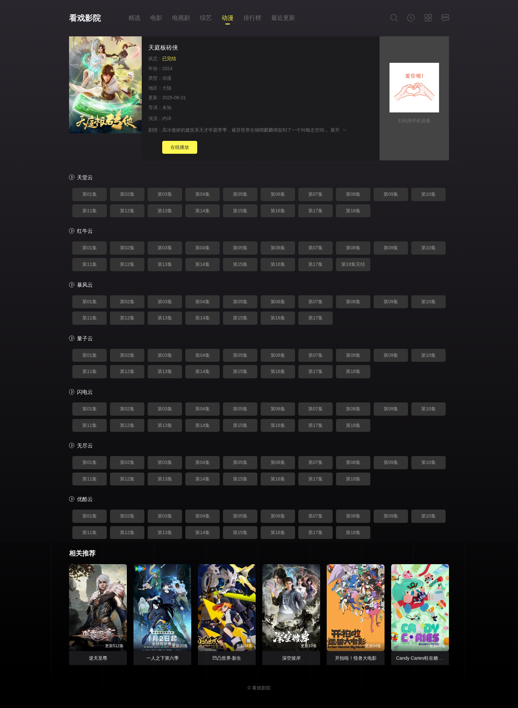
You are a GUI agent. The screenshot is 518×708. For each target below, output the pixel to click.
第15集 (240, 210)
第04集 (202, 194)
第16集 (278, 210)
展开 (338, 130)
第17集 (315, 210)
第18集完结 (353, 264)
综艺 (206, 18)
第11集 (89, 210)
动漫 (228, 18)
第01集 (89, 194)
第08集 (353, 194)
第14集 (202, 210)
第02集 (127, 194)
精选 (134, 18)
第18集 (353, 210)
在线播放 (179, 147)
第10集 (428, 194)
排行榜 (252, 18)
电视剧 (181, 18)
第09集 (391, 194)
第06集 (278, 194)
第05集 (240, 194)
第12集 (127, 210)
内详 (166, 118)
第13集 (165, 210)
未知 (166, 107)
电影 (156, 18)
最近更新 (283, 18)
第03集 (165, 194)
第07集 (315, 194)
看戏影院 (85, 18)
